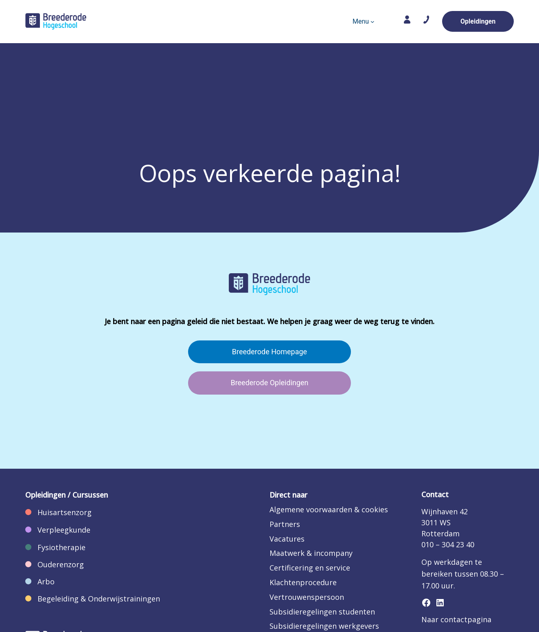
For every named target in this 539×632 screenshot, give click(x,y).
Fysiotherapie (61, 547)
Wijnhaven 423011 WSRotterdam (444, 522)
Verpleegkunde (63, 530)
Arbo (46, 581)
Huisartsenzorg (64, 512)
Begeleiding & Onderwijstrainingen (98, 598)
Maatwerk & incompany (311, 553)
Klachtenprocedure (303, 582)
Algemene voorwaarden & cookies (329, 509)
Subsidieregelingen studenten (322, 612)
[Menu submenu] (372, 22)
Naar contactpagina (456, 619)
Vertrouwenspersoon (307, 597)
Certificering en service (310, 568)
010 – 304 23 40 (447, 544)
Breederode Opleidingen (269, 382)
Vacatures (287, 539)
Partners (285, 524)
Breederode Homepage (269, 351)
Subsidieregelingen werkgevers (324, 626)
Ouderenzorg (60, 564)
